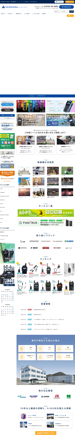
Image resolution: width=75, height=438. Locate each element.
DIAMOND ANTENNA (4, 140)
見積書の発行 (18, 13)
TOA (1, 147)
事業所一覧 (48, 423)
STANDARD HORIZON (4, 121)
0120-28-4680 (51, 6)
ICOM (1, 114)
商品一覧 (3, 13)
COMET (1, 144)
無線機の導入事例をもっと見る (46, 358)
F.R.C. (1, 136)
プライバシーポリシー (68, 423)
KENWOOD (2, 125)
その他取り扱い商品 (4, 161)
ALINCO (1, 129)
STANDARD (2, 117)
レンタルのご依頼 (35, 13)
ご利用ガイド (10, 13)
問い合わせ (57, 421)
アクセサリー (2, 164)
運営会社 (44, 13)
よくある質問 (26, 13)
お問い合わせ (67, 7)
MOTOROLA (2, 132)
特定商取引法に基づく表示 (69, 421)
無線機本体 (2, 157)
